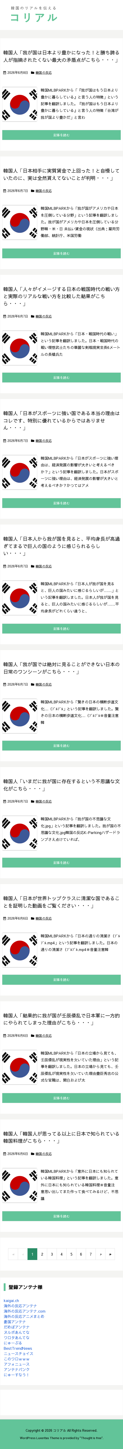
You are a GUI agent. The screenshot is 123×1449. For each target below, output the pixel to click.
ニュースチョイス (18, 1353)
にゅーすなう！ (17, 1374)
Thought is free (91, 1438)
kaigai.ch (11, 1300)
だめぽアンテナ (17, 1326)
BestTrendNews (18, 1348)
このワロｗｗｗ (17, 1358)
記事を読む (61, 135)
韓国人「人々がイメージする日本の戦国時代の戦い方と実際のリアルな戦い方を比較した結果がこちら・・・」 (61, 296)
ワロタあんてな (17, 1337)
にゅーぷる (13, 1342)
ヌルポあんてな (17, 1332)
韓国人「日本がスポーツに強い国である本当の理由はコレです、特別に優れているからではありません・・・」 (61, 420)
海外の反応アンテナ (20, 1305)
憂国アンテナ (15, 1321)
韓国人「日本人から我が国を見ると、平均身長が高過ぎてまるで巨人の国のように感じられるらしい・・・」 (61, 546)
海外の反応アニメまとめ (24, 1316)
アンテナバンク (17, 1369)
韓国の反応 (44, 72)
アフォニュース (17, 1364)
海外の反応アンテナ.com (25, 1311)
